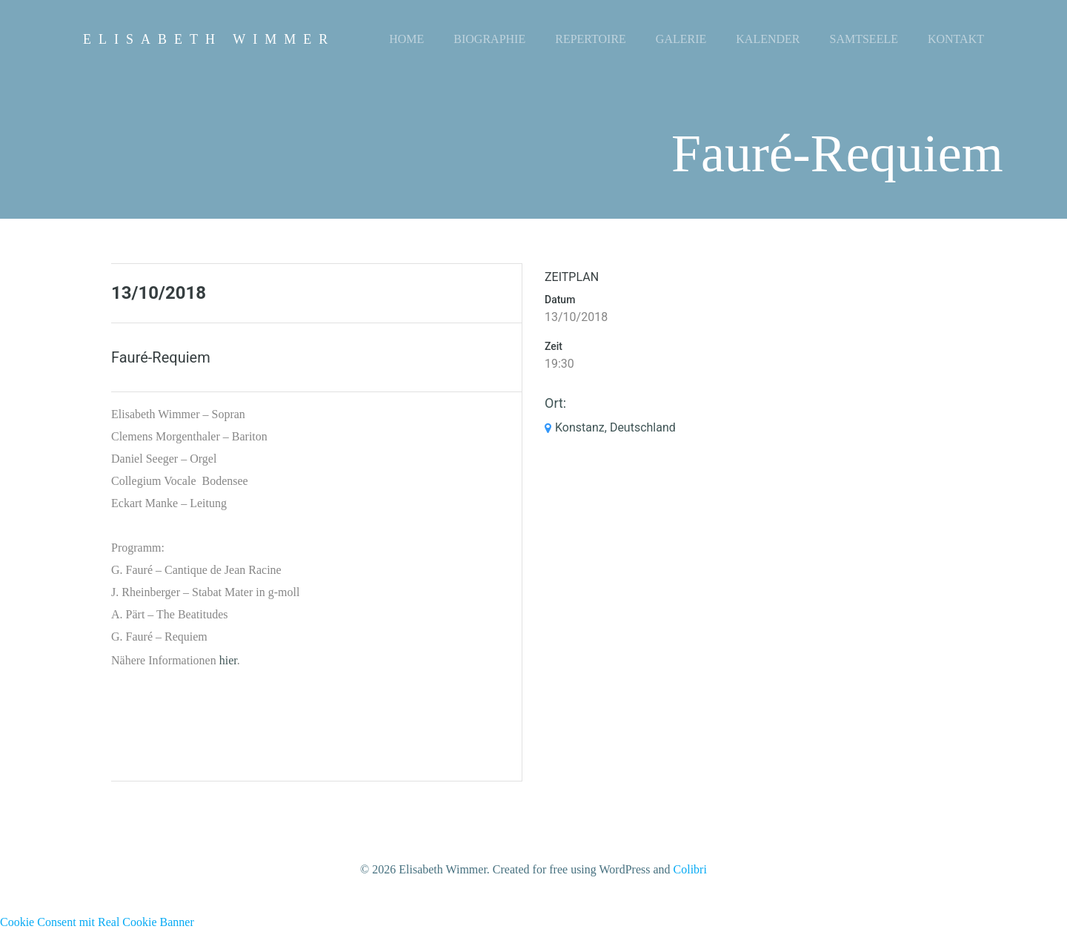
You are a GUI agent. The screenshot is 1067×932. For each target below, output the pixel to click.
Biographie (489, 39)
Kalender (768, 39)
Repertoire (590, 39)
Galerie (681, 39)
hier (228, 660)
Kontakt (956, 39)
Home (406, 39)
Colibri (690, 869)
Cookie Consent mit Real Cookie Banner (97, 922)
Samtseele (864, 39)
